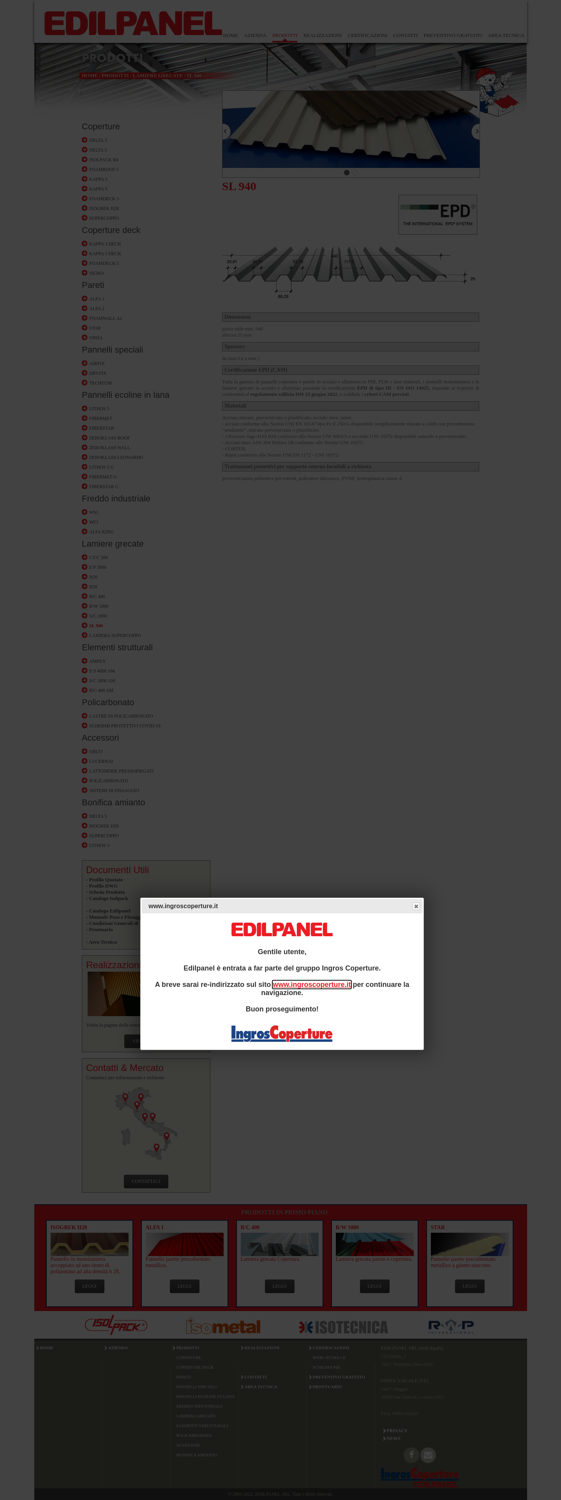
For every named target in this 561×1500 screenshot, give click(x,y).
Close (415, 906)
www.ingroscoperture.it (312, 984)
